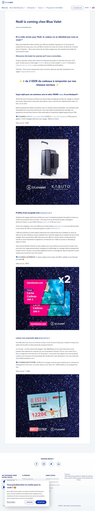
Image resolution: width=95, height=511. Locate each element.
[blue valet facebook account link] (36, 464)
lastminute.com (45, 213)
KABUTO (29, 116)
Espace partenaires (52, 482)
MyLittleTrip (44, 338)
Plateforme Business (52, 479)
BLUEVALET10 (55, 228)
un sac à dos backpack (59, 116)
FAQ (47, 494)
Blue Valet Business (18, 8)
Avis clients (49, 488)
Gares (41, 8)
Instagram (63, 63)
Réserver (5, 8)
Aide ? (88, 8)
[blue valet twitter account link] (51, 464)
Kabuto (61, 94)
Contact (48, 491)
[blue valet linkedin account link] (58, 464)
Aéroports (32, 8)
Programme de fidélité (54, 8)
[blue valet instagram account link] (44, 464)
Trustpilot (67, 474)
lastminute (46, 222)
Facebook (41, 63)
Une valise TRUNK (39, 116)
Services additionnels (53, 485)
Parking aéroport (27, 479)
